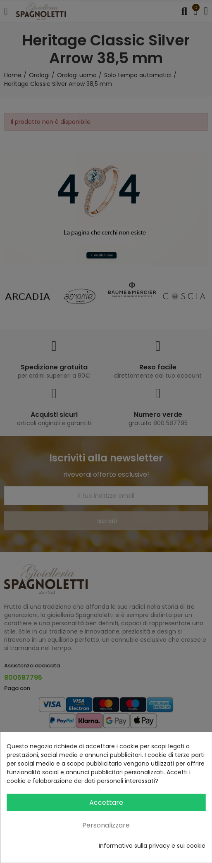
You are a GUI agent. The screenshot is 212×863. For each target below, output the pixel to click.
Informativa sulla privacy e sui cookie (152, 846)
